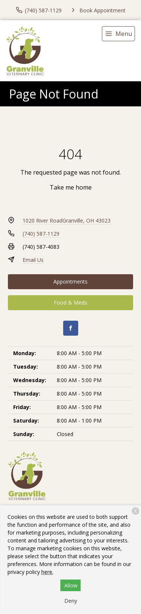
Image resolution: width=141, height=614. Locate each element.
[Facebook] (70, 328)
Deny (70, 600)
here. (47, 571)
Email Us (33, 259)
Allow (70, 585)
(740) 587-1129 (41, 233)
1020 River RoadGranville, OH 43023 (67, 220)
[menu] (118, 33)
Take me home (71, 187)
